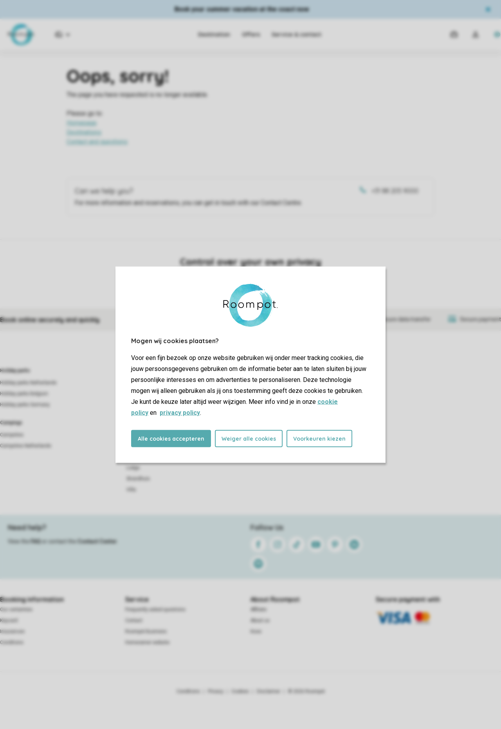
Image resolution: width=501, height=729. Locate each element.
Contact (133, 620)
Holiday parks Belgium (24, 393)
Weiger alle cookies (249, 438)
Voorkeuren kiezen (319, 438)
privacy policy (180, 412)
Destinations (84, 132)
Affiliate (258, 609)
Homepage (82, 123)
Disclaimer (268, 691)
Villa (131, 489)
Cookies (240, 691)
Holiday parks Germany (25, 404)
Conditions (11, 642)
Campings (11, 422)
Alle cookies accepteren (171, 438)
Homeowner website (147, 642)
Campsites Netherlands (25, 446)
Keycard (9, 620)
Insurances (12, 631)
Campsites (11, 435)
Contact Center (97, 541)
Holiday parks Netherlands (28, 382)
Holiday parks (15, 370)
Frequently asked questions (155, 609)
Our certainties (16, 609)
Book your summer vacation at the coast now (242, 9)
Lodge (133, 467)
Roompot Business (146, 631)
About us (260, 620)
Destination (214, 34)
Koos (255, 631)
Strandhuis (138, 478)
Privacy (215, 691)
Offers (251, 34)
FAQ (36, 541)
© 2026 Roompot (306, 691)
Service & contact (296, 34)
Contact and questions (97, 141)
